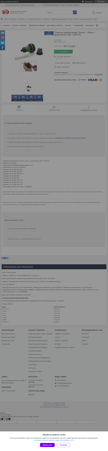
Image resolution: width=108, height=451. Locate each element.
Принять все (47, 445)
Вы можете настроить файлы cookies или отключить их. (53, 440)
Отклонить (63, 445)
